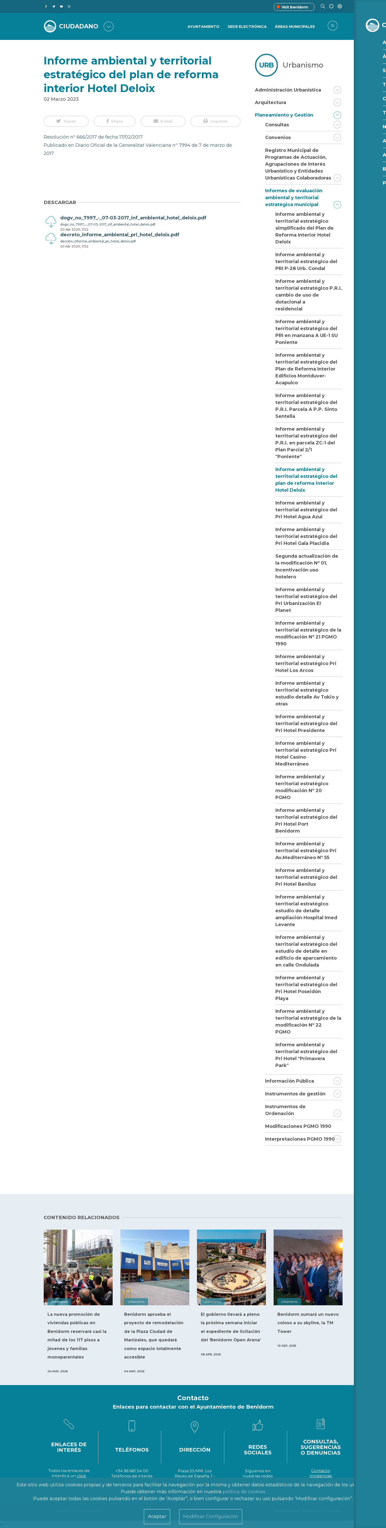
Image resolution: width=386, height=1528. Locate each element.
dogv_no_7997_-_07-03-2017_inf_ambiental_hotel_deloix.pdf (107, 224)
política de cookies (244, 1492)
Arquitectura (270, 102)
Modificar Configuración (210, 1516)
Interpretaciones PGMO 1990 (300, 1139)
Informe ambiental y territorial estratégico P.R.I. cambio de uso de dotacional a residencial (308, 295)
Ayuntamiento (203, 27)
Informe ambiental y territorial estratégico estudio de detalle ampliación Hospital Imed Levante (306, 910)
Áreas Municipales (295, 27)
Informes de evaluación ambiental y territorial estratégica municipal (293, 197)
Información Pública (289, 1081)
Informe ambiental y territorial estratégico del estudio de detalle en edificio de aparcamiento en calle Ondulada (306, 951)
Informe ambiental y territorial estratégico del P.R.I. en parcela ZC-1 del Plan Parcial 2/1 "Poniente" (306, 442)
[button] (66, 121)
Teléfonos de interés (131, 1476)
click (81, 1475)
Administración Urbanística (288, 90)
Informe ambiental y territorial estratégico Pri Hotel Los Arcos (305, 663)
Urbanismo (303, 65)
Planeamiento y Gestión (284, 115)
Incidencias (320, 1475)
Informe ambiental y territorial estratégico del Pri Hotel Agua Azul (306, 510)
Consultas (277, 125)
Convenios (278, 137)
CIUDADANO (80, 26)
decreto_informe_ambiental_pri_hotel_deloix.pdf (98, 241)
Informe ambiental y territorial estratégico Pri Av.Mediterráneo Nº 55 (305, 850)
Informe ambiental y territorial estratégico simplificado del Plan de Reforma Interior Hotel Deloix (304, 228)
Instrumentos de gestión (295, 1094)
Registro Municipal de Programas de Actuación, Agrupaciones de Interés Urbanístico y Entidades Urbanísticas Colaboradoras (298, 164)
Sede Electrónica (246, 27)
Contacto (320, 1470)
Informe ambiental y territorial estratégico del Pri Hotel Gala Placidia (306, 536)
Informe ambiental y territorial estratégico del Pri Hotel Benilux (306, 877)
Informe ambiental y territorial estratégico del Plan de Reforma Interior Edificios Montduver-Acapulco (306, 369)
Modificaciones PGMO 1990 (298, 1126)
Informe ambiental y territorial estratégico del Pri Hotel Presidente (306, 723)
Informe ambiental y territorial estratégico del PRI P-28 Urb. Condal (306, 261)
